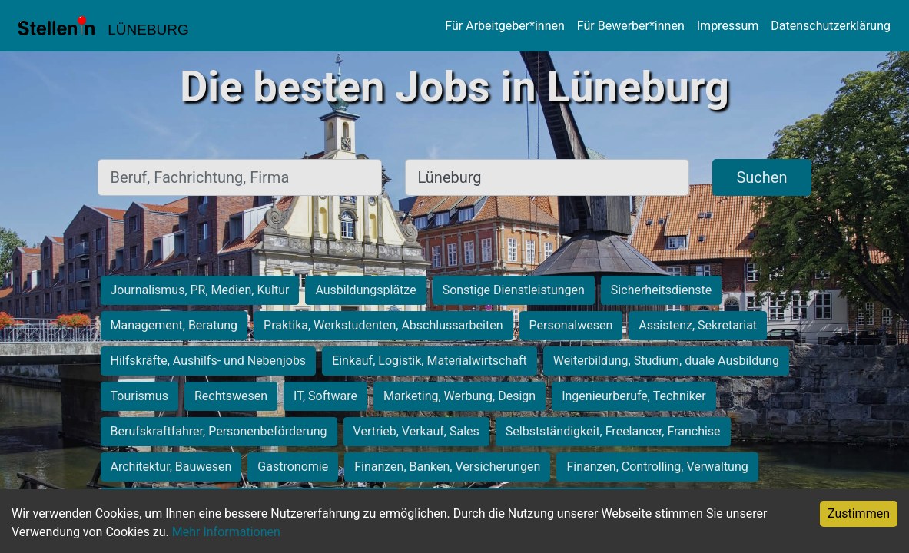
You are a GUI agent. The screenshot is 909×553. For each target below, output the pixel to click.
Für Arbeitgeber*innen (504, 25)
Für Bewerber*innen (631, 25)
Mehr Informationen (226, 532)
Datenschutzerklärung (831, 25)
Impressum (728, 25)
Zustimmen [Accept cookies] (859, 513)
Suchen (761, 177)
